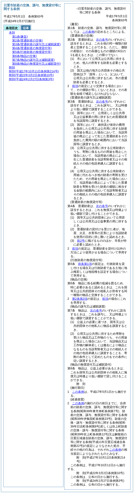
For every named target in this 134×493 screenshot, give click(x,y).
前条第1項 (85, 264)
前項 (75, 86)
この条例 (88, 31)
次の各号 (102, 39)
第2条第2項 (79, 298)
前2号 (81, 240)
